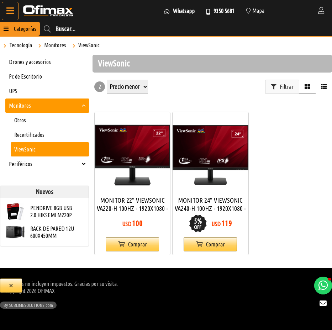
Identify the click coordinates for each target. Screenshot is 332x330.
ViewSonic (89, 45)
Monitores (55, 45)
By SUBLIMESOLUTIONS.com (28, 305)
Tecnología (20, 45)
